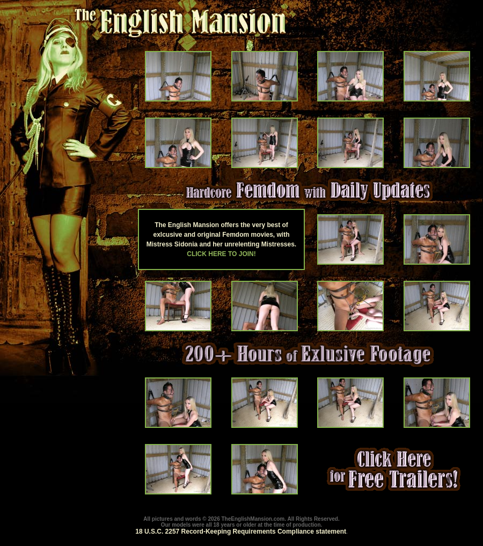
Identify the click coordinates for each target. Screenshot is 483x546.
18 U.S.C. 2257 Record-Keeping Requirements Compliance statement (240, 531)
